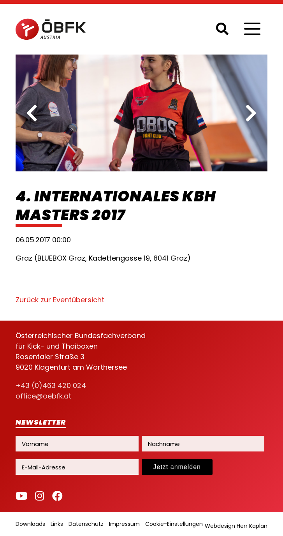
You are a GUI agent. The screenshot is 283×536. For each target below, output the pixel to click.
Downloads (30, 524)
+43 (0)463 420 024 (51, 385)
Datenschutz (86, 524)
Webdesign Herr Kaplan (236, 526)
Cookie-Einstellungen (174, 524)
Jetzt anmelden (177, 467)
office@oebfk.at (43, 396)
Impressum (124, 524)
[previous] (31, 112)
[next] (251, 112)
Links (57, 524)
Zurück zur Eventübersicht (60, 300)
